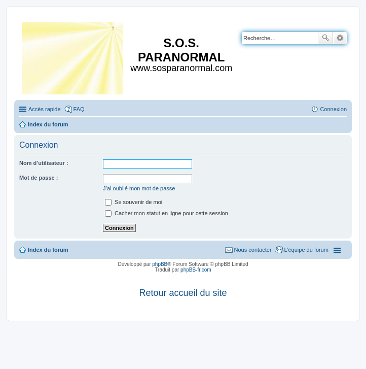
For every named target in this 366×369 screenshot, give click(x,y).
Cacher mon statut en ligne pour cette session (166, 213)
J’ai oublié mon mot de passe (139, 188)
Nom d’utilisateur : (43, 163)
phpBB (159, 264)
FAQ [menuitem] (79, 109)
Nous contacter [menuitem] (253, 250)
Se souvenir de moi (133, 202)
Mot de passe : (38, 178)
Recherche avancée (340, 38)
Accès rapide (44, 109)
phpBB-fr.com (195, 270)
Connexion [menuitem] (333, 109)
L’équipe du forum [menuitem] (306, 250)
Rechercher (325, 38)
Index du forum (48, 250)
